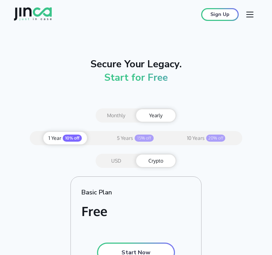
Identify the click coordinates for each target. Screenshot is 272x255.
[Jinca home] (32, 14)
